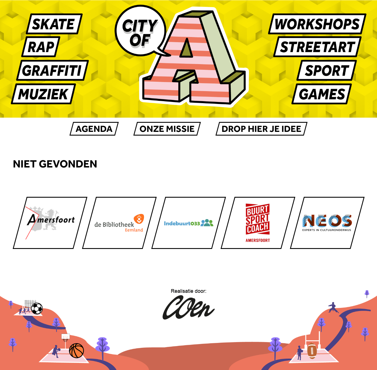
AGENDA (94, 128)
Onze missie (167, 128)
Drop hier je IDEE (261, 128)
